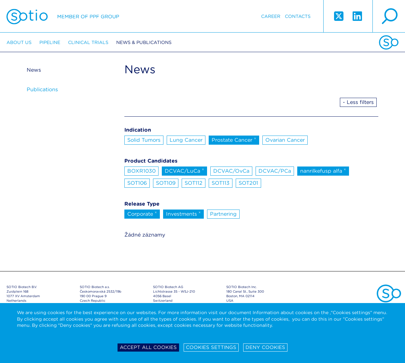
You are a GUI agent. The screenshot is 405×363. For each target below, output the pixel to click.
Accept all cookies (148, 347)
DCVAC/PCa (274, 171)
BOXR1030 (141, 171)
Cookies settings (211, 347)
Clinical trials (88, 42)
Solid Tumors (144, 140)
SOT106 (137, 183)
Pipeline (49, 42)
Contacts (298, 16)
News (34, 70)
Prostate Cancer (234, 139)
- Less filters (358, 102)
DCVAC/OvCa (231, 171)
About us (19, 42)
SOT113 (221, 183)
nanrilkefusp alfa (323, 170)
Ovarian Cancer (285, 140)
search (388, 16)
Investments (183, 213)
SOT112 (193, 183)
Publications (42, 89)
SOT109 (165, 183)
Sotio (63, 16)
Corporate (142, 213)
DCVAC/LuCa (184, 170)
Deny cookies (265, 347)
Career (270, 16)
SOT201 (248, 183)
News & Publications (144, 42)
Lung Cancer (186, 140)
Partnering (223, 214)
